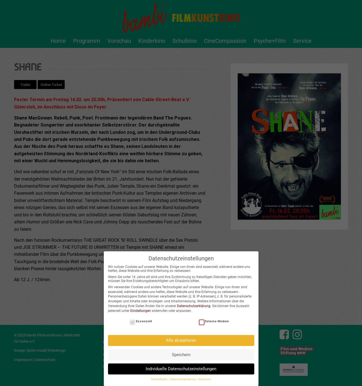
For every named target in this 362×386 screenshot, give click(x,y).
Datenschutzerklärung (193, 305)
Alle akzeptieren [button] (181, 338)
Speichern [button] (181, 353)
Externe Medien (214, 320)
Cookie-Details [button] (159, 377)
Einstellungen (140, 309)
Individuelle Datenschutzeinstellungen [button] (181, 367)
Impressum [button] (204, 377)
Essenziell (141, 320)
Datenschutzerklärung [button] (183, 377)
